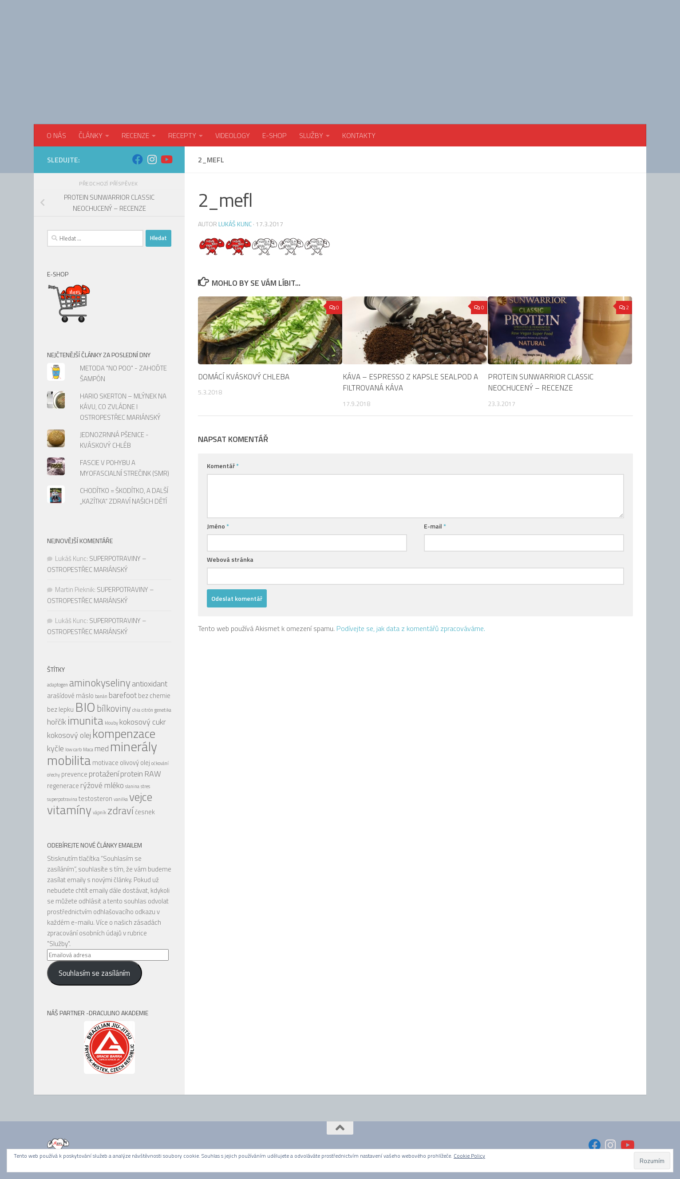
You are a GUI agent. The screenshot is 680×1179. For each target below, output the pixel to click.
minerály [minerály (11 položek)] (133, 746)
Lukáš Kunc (235, 224)
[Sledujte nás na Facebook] (137, 159)
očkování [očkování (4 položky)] (160, 763)
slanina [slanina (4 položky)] (132, 786)
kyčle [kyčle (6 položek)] (55, 748)
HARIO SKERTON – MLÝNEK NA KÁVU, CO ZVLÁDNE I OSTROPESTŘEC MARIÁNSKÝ (123, 406)
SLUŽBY (311, 135)
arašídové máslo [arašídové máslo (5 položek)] (70, 695)
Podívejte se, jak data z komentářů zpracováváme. (410, 628)
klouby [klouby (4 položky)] (111, 722)
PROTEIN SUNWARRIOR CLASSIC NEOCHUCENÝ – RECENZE (540, 382)
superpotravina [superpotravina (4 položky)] (62, 799)
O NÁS (56, 135)
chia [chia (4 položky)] (136, 710)
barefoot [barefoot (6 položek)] (123, 695)
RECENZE (135, 135)
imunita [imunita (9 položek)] (85, 720)
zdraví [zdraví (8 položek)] (120, 810)
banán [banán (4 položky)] (101, 696)
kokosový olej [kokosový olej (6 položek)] (69, 735)
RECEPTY (182, 135)
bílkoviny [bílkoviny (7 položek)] (114, 708)
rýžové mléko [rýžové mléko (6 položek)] (102, 785)
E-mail (435, 526)
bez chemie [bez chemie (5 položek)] (154, 695)
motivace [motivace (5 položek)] (105, 762)
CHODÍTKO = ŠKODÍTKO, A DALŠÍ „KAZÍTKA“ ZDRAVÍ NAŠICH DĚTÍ (124, 495)
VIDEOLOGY (232, 135)
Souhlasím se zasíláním (94, 973)
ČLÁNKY (91, 135)
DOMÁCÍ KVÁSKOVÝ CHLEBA (243, 376)
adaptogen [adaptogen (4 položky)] (57, 684)
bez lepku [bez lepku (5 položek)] (60, 709)
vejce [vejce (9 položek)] (140, 796)
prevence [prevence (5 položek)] (74, 774)
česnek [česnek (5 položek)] (145, 812)
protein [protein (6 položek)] (131, 774)
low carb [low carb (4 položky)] (73, 749)
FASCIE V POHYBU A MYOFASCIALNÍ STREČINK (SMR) (124, 467)
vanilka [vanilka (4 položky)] (121, 799)
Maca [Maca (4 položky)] (88, 749)
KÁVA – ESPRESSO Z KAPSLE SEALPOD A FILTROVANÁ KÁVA (410, 382)
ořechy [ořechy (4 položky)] (53, 774)
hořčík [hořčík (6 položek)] (56, 722)
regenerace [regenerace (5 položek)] (63, 786)
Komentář (223, 465)
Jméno (218, 526)
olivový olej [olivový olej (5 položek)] (135, 762)
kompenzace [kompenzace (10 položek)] (123, 733)
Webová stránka (230, 559)
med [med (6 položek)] (102, 748)
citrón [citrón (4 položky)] (147, 710)
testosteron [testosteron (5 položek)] (95, 798)
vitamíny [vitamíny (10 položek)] (69, 809)
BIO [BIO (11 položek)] (85, 707)
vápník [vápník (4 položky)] (99, 812)
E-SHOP (274, 135)
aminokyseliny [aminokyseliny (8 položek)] (99, 682)
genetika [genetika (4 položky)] (162, 710)
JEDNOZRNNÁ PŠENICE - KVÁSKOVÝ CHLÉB (114, 440)
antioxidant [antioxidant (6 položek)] (149, 684)
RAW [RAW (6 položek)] (152, 774)
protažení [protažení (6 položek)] (104, 774)
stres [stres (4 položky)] (145, 786)
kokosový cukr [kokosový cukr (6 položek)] (142, 722)
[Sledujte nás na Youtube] (166, 159)
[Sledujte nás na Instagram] (151, 159)
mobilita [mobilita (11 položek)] (69, 760)
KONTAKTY (359, 135)
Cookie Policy (469, 1155)
